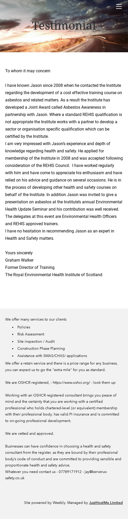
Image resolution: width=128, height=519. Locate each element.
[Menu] (118, 6)
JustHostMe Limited (106, 503)
